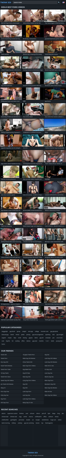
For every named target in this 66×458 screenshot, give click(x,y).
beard (12, 334)
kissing (25, 338)
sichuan (32, 413)
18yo (15, 338)
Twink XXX (4, 354)
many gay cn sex (28, 402)
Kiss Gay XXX (4, 362)
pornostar (21, 420)
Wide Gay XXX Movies (29, 358)
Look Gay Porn (27, 391)
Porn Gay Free (5, 391)
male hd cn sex (49, 366)
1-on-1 (47, 341)
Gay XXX (25, 384)
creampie (47, 338)
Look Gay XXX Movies (51, 362)
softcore (50, 416)
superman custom (12, 413)
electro (3, 413)
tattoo (59, 420)
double (28, 420)
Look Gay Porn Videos (29, 399)
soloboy (20, 423)
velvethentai (45, 420)
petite (22, 334)
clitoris (38, 413)
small (19, 338)
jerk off (44, 413)
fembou (21, 413)
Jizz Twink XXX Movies (7, 384)
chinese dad (5, 416)
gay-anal (34, 341)
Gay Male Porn (27, 369)
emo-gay (30, 331)
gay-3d (41, 338)
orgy (20, 416)
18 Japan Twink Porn (29, 354)
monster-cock (44, 331)
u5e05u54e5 (5, 420)
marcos (31, 416)
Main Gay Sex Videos (51, 395)
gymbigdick (13, 420)
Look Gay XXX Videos (51, 358)
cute (3, 341)
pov (53, 338)
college (37, 331)
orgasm (4, 338)
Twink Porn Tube (5, 369)
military (14, 423)
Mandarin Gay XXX (50, 384)
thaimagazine (49, 423)
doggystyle (5, 331)
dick (53, 334)
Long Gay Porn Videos (29, 380)
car (33, 420)
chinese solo (13, 416)
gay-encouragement (37, 334)
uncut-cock (59, 338)
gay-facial (12, 331)
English (63, 2)
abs (63, 413)
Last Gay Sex (26, 395)
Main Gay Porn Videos (29, 366)
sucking (17, 341)
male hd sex (48, 391)
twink (52, 341)
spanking (47, 334)
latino (36, 338)
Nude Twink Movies (6, 366)
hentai (17, 334)
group (18, 331)
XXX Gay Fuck (4, 402)
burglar (38, 420)
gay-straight (60, 334)
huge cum (53, 420)
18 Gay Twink (4, 373)
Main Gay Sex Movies (51, 388)
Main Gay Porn (49, 380)
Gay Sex (47, 354)
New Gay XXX (26, 377)
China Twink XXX (27, 362)
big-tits (8, 341)
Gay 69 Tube (26, 373)
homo (3, 344)
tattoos (28, 341)
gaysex (30, 338)
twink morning (6, 423)
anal (27, 413)
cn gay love (48, 369)
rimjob (9, 338)
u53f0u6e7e (38, 416)
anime (25, 416)
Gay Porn (3, 399)
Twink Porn (4, 358)
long (58, 413)
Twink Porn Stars (6, 377)
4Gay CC (3, 388)
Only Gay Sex (4, 395)
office (23, 341)
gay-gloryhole (54, 331)
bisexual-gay (5, 334)
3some (37, 423)
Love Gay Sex (48, 373)
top (42, 423)
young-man (59, 341)
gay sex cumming (29, 423)
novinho (41, 341)
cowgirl (24, 331)
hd (12, 341)
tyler (49, 413)
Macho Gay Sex (49, 377)
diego (53, 413)
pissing (28, 334)
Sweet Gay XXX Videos (7, 380)
